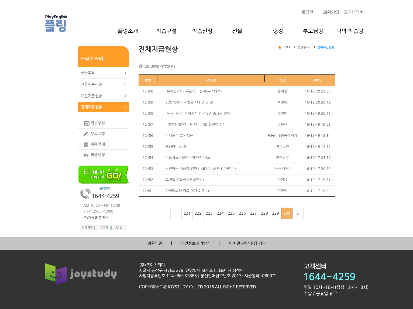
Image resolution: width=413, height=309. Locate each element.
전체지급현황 (91, 107)
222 (198, 213)
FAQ (119, 227)
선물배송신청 (91, 84)
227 (253, 213)
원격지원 (87, 227)
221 (187, 213)
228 (264, 213)
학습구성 (98, 123)
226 (242, 213)
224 (220, 213)
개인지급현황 (91, 96)
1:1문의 (103, 227)
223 (209, 213)
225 (231, 213)
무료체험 (98, 134)
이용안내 (98, 144)
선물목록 (88, 73)
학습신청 (98, 155)
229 (275, 213)
